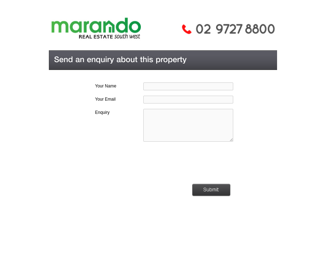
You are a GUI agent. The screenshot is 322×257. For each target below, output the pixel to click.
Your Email (105, 99)
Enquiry (102, 112)
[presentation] (180, 163)
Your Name (106, 86)
